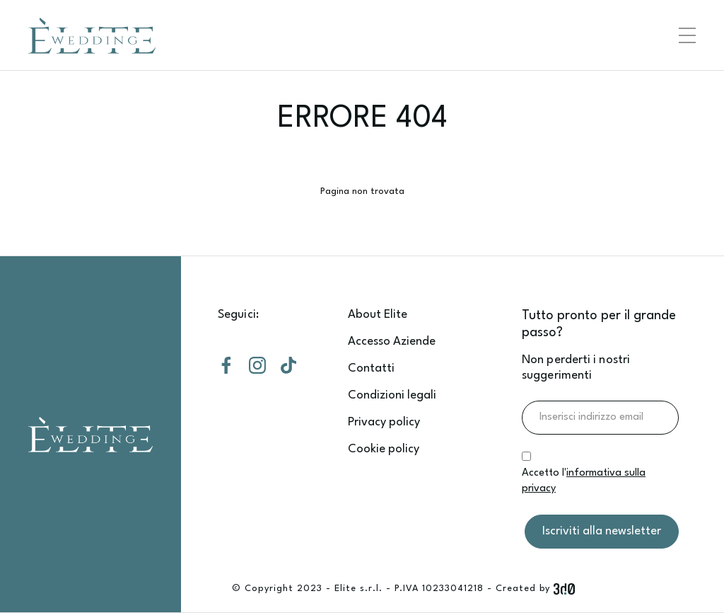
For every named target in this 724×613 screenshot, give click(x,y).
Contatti (371, 368)
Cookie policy (383, 449)
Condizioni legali (392, 395)
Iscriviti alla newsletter (601, 531)
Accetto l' (584, 481)
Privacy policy (384, 422)
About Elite (377, 315)
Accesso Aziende (392, 342)
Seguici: (238, 315)
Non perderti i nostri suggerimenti (576, 368)
